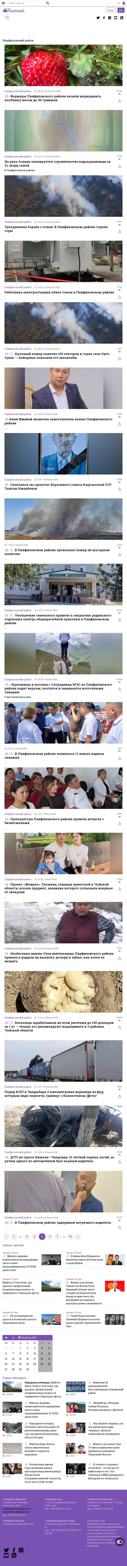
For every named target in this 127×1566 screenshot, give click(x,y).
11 (42, 1353)
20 (6, 1364)
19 (49, 1358)
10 (35, 1353)
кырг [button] (111, 10)
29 (20, 1369)
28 (13, 1369)
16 (27, 1358)
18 (42, 1358)
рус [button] (121, 10)
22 (20, 1364)
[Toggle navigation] (7, 17)
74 (70, 1236)
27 (6, 1369)
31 (13, 1348)
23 (27, 1364)
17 (34, 1358)
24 (34, 1364)
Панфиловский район (17, 91)
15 (20, 1358)
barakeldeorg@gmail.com (15, 1511)
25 (41, 1364)
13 (6, 1358)
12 (49, 1353)
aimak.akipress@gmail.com (16, 1508)
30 (6, 1348)
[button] (48, 3)
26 (49, 1364)
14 (13, 1358)
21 (13, 1364)
